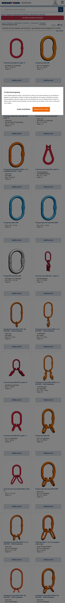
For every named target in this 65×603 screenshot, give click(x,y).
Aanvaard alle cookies (41, 109)
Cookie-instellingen (23, 109)
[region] (32, 101)
